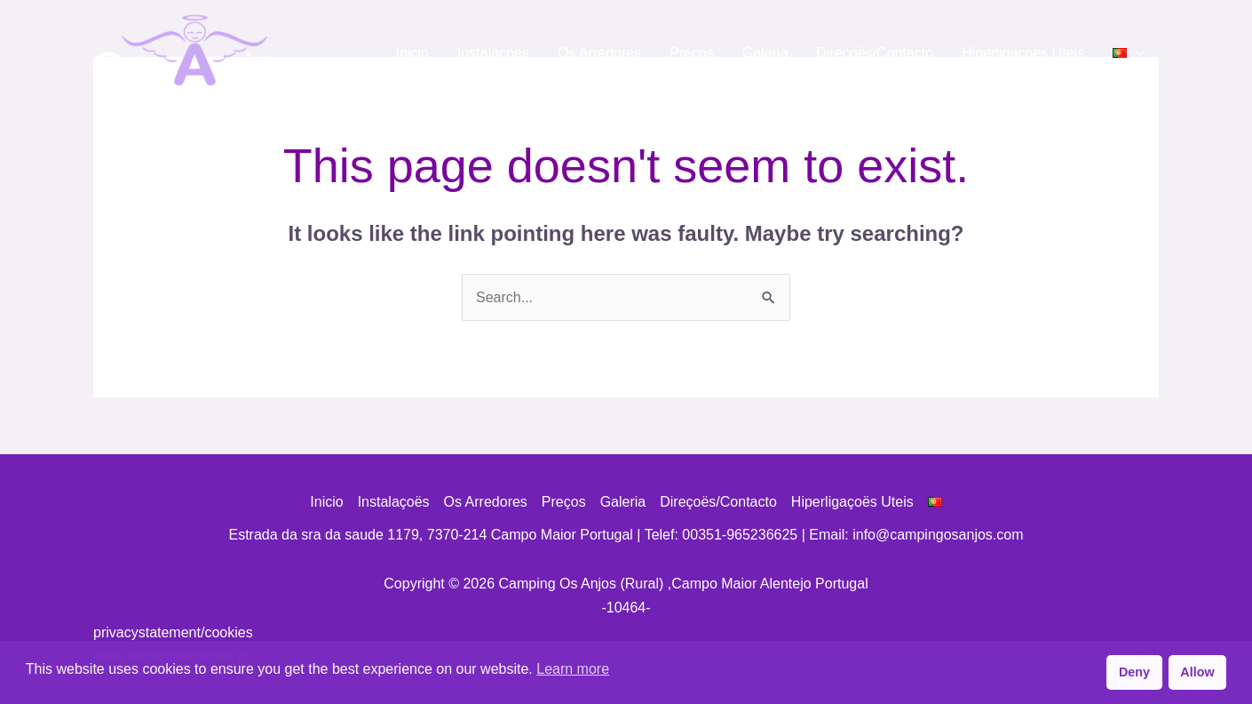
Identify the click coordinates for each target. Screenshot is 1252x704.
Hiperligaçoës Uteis (1023, 52)
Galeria (765, 52)
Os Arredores (599, 52)
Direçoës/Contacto (875, 52)
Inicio (412, 52)
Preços (692, 52)
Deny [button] (1134, 672)
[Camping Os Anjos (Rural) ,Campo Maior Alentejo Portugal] (195, 52)
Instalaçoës (493, 52)
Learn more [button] (572, 668)
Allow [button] (1197, 672)
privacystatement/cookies (173, 632)
